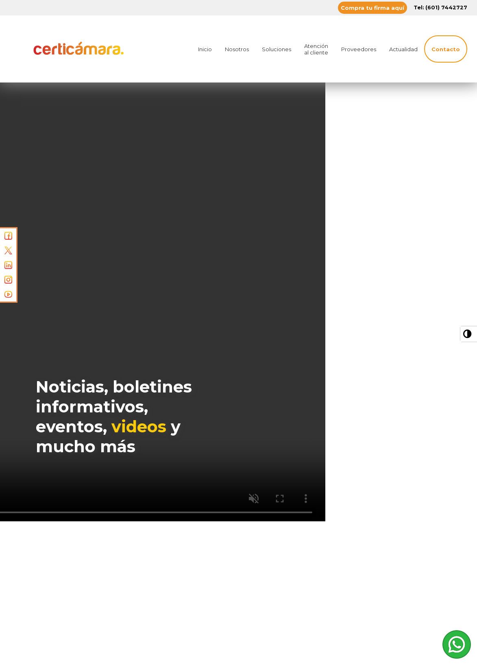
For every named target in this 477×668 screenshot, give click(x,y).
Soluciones (276, 49)
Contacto (445, 49)
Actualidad (403, 49)
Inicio (205, 49)
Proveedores (358, 49)
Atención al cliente (316, 49)
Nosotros (237, 49)
